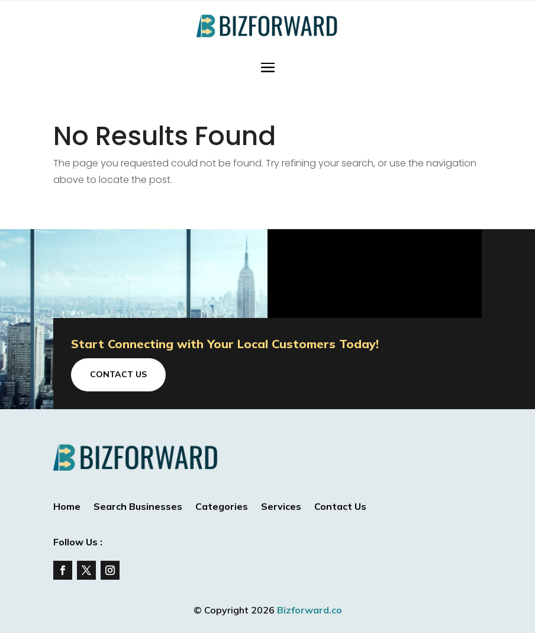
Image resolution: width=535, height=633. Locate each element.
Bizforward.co (309, 610)
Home (66, 507)
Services (281, 507)
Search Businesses (138, 507)
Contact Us (118, 374)
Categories (221, 507)
